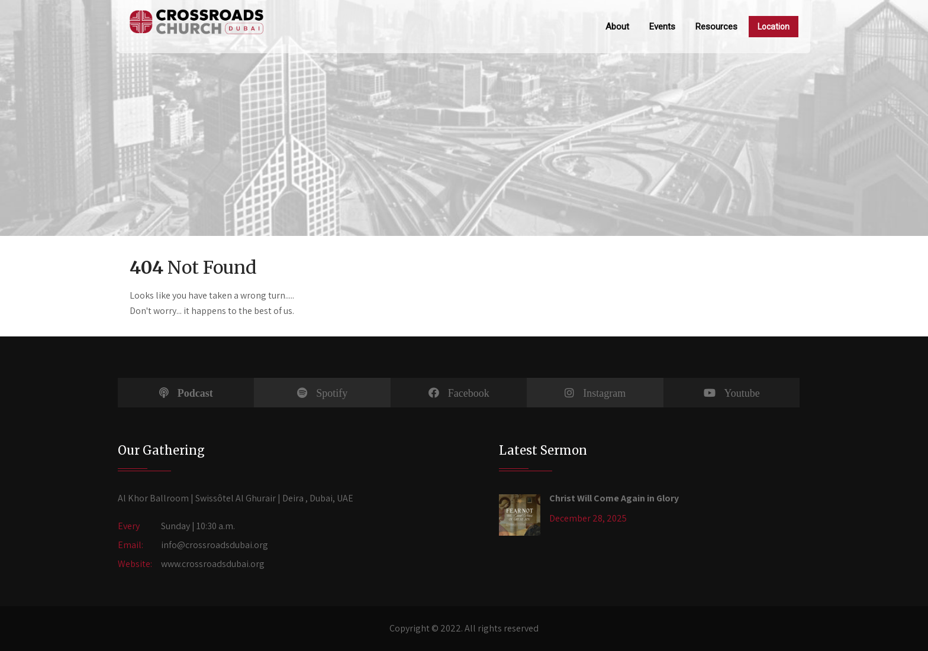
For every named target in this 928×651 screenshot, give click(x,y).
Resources (716, 26)
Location (774, 26)
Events (662, 26)
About (617, 26)
